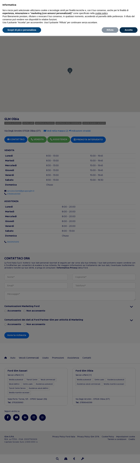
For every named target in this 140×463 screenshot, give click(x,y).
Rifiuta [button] (110, 30)
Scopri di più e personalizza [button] (21, 30)
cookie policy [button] (101, 13)
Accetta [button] (129, 30)
